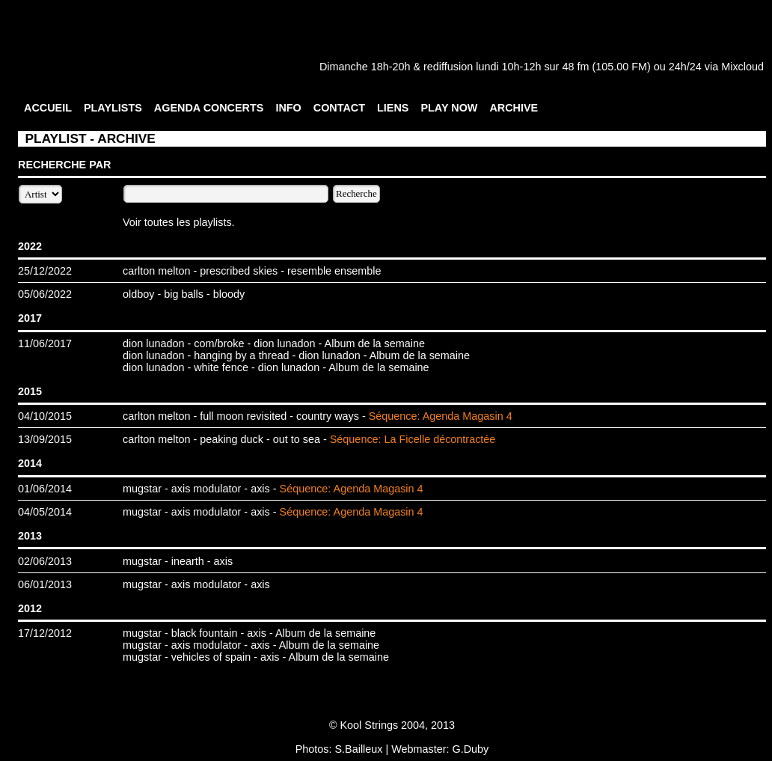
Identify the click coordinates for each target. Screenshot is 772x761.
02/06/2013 (45, 561)
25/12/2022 (45, 271)
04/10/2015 (45, 416)
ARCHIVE (513, 108)
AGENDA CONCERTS (209, 108)
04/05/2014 (45, 512)
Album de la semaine (375, 343)
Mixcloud (742, 67)
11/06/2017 (45, 343)
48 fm (575, 67)
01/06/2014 (45, 489)
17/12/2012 (45, 633)
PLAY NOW (448, 108)
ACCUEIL (48, 108)
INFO (288, 108)
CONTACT (339, 108)
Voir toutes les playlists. (179, 222)
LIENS (392, 108)
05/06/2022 (45, 294)
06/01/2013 (45, 584)
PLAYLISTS (113, 108)
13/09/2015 (45, 439)
